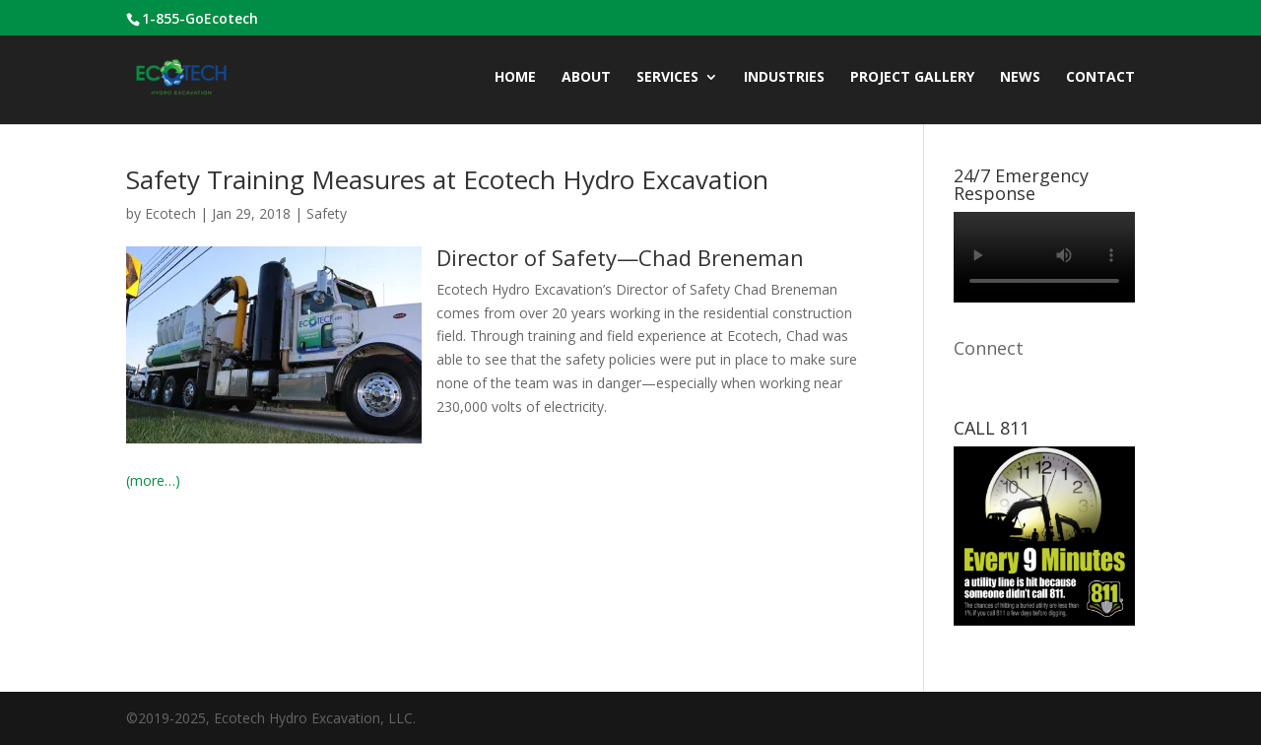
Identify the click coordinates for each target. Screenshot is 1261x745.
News (1020, 78)
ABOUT (586, 78)
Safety (326, 213)
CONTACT (1100, 78)
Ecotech (170, 213)
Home (515, 78)
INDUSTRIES (784, 78)
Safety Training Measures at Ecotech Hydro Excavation (447, 179)
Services (667, 78)
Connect (989, 348)
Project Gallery (912, 78)
